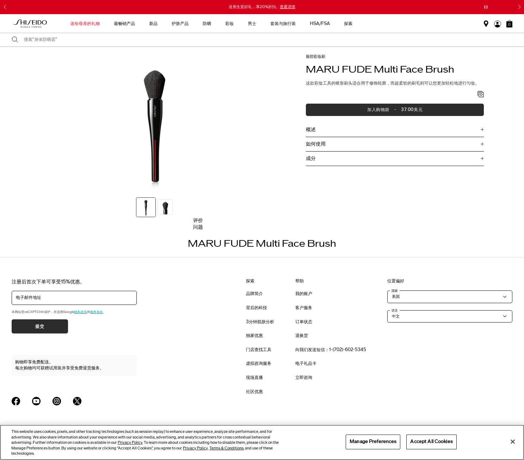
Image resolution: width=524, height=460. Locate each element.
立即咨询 (303, 377)
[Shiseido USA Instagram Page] (57, 401)
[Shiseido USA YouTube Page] (36, 401)
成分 (311, 158)
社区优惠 (254, 391)
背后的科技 (256, 307)
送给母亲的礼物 (140, 23)
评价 (198, 220)
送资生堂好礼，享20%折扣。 (262, 7)
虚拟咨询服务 (258, 363)
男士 (307, 23)
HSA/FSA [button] (375, 23)
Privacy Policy (130, 442)
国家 (395, 291)
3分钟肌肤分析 (260, 321)
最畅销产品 (179, 23)
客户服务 (303, 307)
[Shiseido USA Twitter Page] (77, 401)
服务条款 (96, 312)
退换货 (301, 335)
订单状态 (303, 321)
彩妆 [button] (284, 23)
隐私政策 (80, 312)
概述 (311, 129)
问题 (198, 227)
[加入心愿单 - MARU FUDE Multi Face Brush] (480, 95)
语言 (395, 310)
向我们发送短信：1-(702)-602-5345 (330, 349)
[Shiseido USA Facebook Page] (16, 401)
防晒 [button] (262, 23)
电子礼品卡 (305, 363)
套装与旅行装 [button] (338, 23)
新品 (208, 23)
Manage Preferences (373, 441)
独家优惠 (254, 335)
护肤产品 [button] (235, 23)
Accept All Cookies (431, 441)
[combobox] (268, 40)
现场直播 (254, 377)
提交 (39, 326)
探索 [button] (403, 23)
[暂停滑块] (486, 7)
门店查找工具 (258, 349)
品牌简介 (254, 293)
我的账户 (303, 293)
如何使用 (316, 144)
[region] (262, 442)
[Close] (512, 441)
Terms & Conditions (226, 448)
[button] (509, 23)
